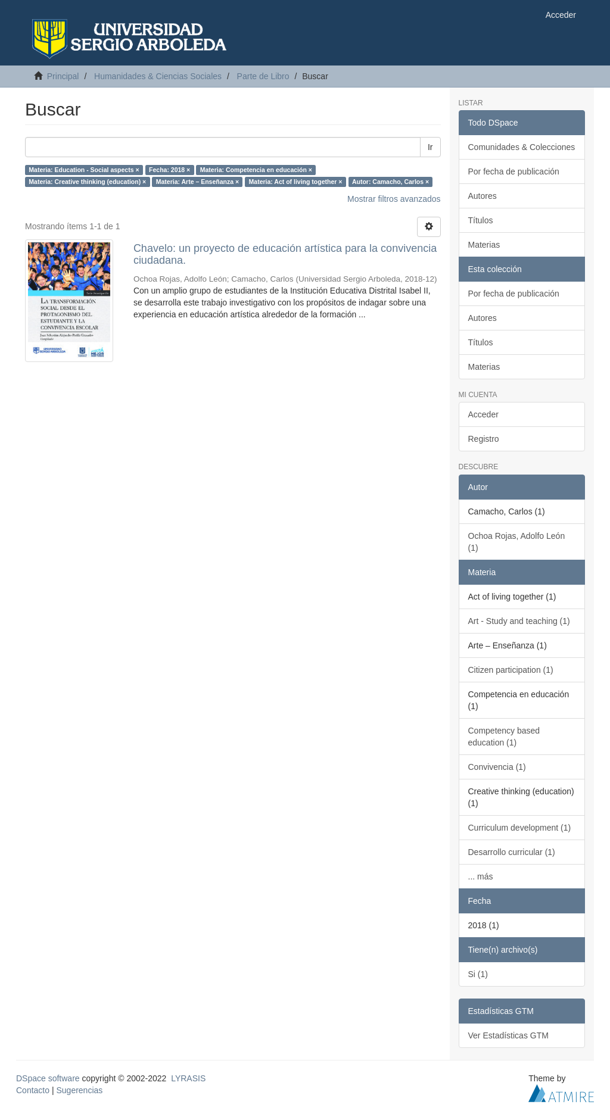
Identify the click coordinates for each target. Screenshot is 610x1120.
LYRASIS (188, 1078)
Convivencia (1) (497, 767)
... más (480, 876)
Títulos (480, 220)
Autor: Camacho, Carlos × (390, 181)
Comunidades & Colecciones (521, 147)
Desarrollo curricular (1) (511, 852)
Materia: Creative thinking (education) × (87, 181)
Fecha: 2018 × (169, 169)
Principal (63, 76)
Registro (483, 439)
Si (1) (478, 974)
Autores (482, 196)
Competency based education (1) (504, 736)
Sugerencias (79, 1090)
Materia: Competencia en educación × (256, 169)
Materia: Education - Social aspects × (84, 169)
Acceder (483, 414)
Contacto (32, 1090)
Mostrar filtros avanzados (393, 199)
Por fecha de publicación (513, 171)
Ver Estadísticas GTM (508, 1035)
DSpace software (48, 1078)
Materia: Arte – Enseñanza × (197, 181)
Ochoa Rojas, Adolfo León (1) (516, 542)
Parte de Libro (263, 76)
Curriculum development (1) (519, 827)
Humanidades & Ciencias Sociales (158, 76)
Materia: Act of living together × (296, 181)
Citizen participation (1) (510, 670)
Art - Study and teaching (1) (519, 621)
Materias (484, 244)
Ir (430, 147)
